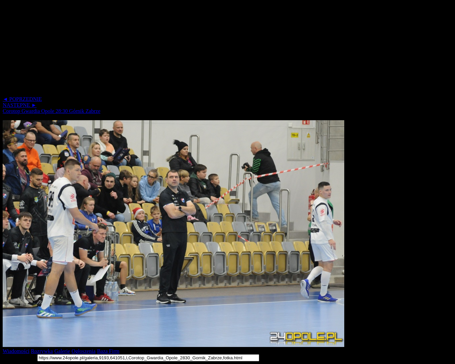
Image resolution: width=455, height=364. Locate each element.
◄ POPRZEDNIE (22, 99)
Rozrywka (42, 351)
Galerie (62, 351)
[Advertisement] (203, 49)
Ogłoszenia (83, 351)
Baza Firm (108, 351)
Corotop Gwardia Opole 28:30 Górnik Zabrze (51, 111)
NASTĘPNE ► (20, 105)
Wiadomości (16, 351)
